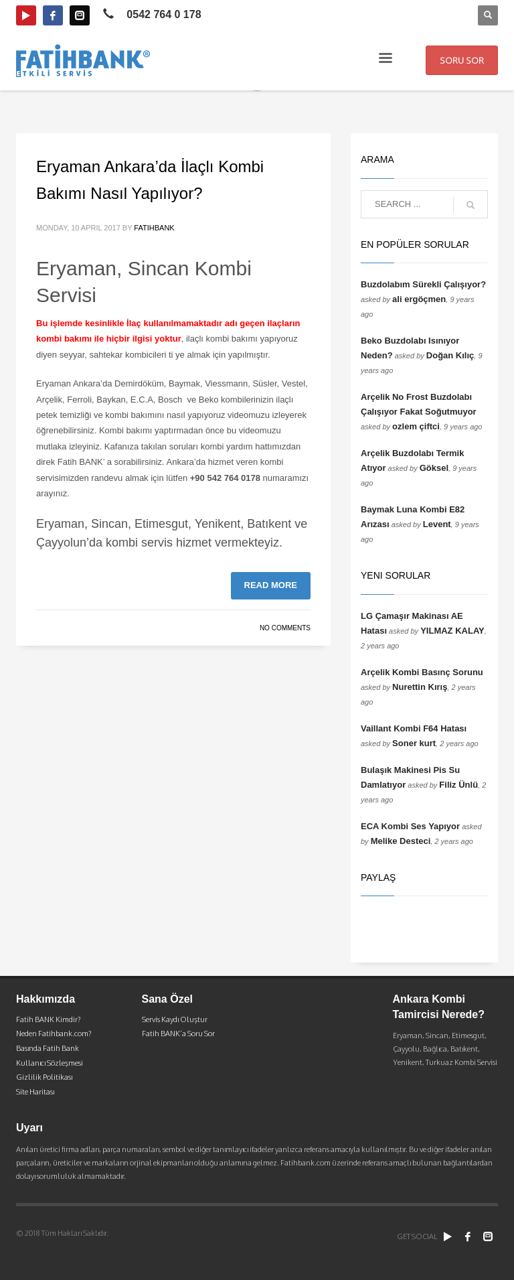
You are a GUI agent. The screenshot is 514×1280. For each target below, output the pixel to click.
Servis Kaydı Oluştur (174, 1019)
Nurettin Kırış (419, 687)
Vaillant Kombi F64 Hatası (413, 728)
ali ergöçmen (419, 299)
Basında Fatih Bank (47, 1048)
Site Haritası (35, 1091)
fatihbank (154, 228)
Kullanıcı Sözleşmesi (49, 1063)
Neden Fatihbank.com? (53, 1033)
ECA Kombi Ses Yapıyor (410, 826)
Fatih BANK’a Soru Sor (178, 1033)
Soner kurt (414, 743)
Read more (270, 585)
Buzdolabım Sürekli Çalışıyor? (423, 284)
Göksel (434, 468)
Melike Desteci (401, 841)
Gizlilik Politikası (44, 1077)
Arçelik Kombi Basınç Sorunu (422, 672)
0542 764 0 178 (163, 14)
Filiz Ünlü (458, 785)
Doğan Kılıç (450, 355)
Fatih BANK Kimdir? (48, 1019)
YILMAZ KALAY (452, 631)
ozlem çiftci (416, 426)
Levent (437, 524)
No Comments (285, 628)
